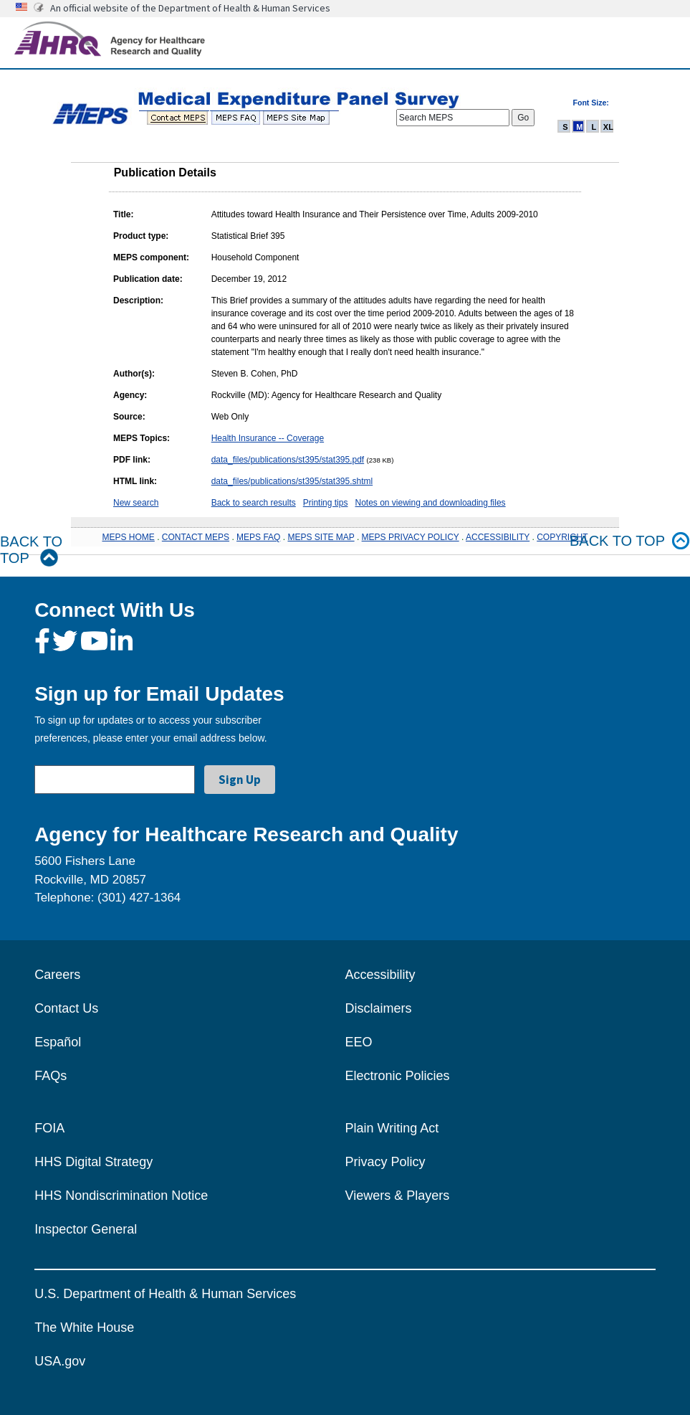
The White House (84, 1327)
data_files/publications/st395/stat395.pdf (287, 460)
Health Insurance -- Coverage (267, 438)
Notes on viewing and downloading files (430, 503)
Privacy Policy (385, 1162)
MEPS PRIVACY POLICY (410, 537)
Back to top (630, 541)
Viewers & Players (397, 1195)
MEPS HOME (128, 537)
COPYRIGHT (562, 537)
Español (57, 1042)
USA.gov (59, 1361)
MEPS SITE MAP (320, 537)
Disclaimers (378, 1008)
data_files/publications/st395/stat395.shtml (292, 481)
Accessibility (380, 974)
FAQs (50, 1076)
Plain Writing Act (392, 1128)
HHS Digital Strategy (93, 1162)
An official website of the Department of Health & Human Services (190, 7)
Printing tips (325, 503)
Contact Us (66, 1008)
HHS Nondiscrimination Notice (121, 1195)
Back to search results (253, 503)
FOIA (49, 1128)
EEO (359, 1042)
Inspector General (85, 1229)
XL (608, 127)
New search (135, 503)
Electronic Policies (397, 1076)
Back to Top (31, 550)
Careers (57, 974)
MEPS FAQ (258, 537)
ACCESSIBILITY (498, 537)
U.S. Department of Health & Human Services (165, 1294)
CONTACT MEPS (195, 537)
